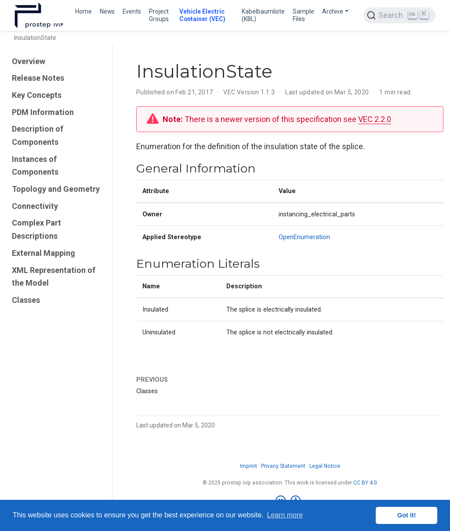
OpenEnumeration (304, 237)
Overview (28, 61)
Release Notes (38, 78)
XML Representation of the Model (53, 277)
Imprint (248, 466)
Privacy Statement (283, 466)
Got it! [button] (406, 515)
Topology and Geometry (56, 189)
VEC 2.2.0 (374, 119)
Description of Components (37, 135)
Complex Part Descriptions (36, 229)
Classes (26, 300)
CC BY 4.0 (365, 483)
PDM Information (43, 112)
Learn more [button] (285, 515)
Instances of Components (35, 165)
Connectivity (35, 206)
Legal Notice (324, 466)
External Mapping (43, 253)
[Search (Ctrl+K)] (399, 15)
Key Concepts (37, 95)
